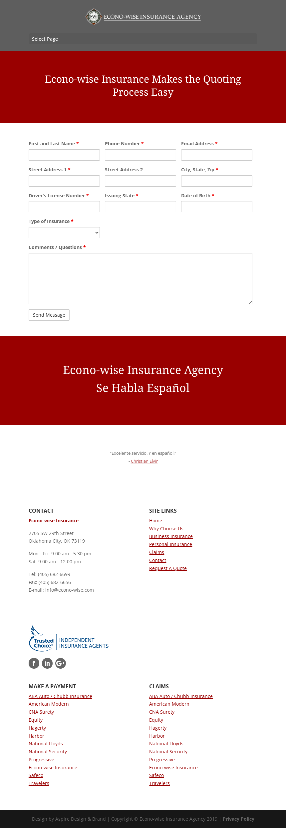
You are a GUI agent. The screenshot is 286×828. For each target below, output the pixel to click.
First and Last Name (54, 143)
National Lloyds (46, 743)
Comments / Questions (57, 247)
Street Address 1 (50, 169)
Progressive (41, 759)
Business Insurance (171, 536)
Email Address (199, 143)
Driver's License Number (59, 195)
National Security (48, 751)
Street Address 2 (124, 169)
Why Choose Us (166, 528)
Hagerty (37, 728)
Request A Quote (168, 568)
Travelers (39, 783)
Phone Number (124, 143)
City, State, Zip (199, 169)
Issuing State (122, 195)
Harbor (36, 736)
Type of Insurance (51, 221)
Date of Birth (197, 195)
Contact (157, 560)
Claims (156, 552)
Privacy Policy (238, 819)
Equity (36, 720)
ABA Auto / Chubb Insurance (60, 696)
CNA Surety (41, 712)
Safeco (36, 775)
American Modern (49, 704)
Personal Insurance (170, 544)
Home (155, 520)
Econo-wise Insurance (53, 767)
